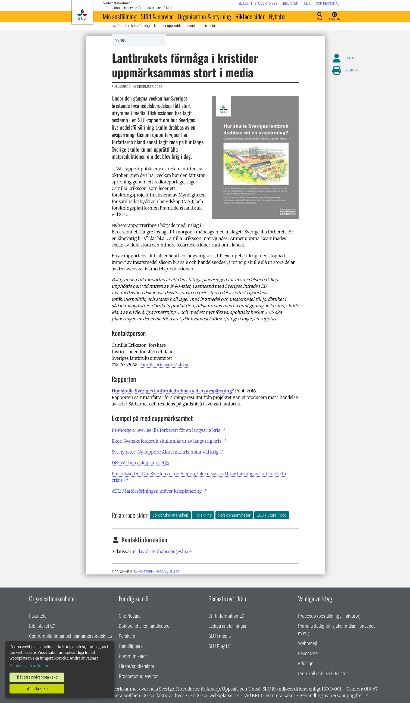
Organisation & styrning (204, 16)
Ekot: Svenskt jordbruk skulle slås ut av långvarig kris (166, 441)
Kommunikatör (133, 656)
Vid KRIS (253, 695)
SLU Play (216, 646)
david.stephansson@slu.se (164, 551)
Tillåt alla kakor (37, 688)
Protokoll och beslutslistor (323, 673)
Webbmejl (307, 643)
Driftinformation (223, 616)
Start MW (110, 26)
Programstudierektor (138, 676)
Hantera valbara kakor (29, 665)
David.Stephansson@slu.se (157, 572)
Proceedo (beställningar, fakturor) (329, 616)
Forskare (127, 636)
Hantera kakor (280, 695)
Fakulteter (38, 616)
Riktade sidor (250, 16)
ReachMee (308, 653)
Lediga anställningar (227, 626)
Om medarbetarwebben (116, 695)
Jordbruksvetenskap (170, 515)
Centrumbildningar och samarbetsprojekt (68, 636)
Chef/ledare (129, 616)
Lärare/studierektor (136, 666)
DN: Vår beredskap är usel (138, 462)
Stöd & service (157, 16)
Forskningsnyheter (234, 515)
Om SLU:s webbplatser (211, 695)
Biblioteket (39, 626)
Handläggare (131, 646)
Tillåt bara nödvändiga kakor (37, 677)
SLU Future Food (271, 515)
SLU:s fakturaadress (164, 695)
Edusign (306, 663)
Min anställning (119, 16)
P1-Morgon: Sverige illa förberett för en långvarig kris (166, 430)
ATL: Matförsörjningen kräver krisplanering (157, 491)
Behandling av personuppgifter (331, 695)
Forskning (203, 515)
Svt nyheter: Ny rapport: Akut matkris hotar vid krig (165, 452)
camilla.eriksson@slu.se (164, 364)
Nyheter (277, 16)
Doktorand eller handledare (144, 626)
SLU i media (219, 636)
